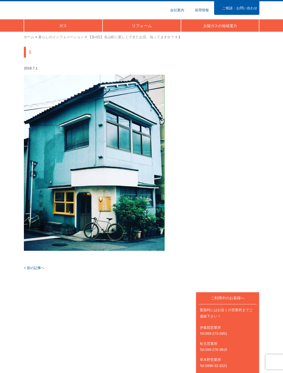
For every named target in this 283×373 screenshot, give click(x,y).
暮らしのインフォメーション (167, 324)
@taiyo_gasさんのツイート (230, 264)
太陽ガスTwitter (217, 349)
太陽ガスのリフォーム (222, 318)
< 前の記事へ (34, 269)
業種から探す (94, 330)
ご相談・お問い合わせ (161, 343)
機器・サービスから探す (43, 336)
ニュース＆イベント (160, 318)
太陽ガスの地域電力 (220, 324)
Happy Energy (234, 239)
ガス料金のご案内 (38, 324)
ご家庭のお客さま (38, 318)
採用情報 (212, 330)
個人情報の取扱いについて (165, 349)
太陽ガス (47, 9)
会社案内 (151, 330)
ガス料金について (98, 324)
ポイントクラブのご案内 (43, 343)
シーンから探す (36, 330)
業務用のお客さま (98, 318)
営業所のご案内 (156, 336)
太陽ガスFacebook (219, 343)
